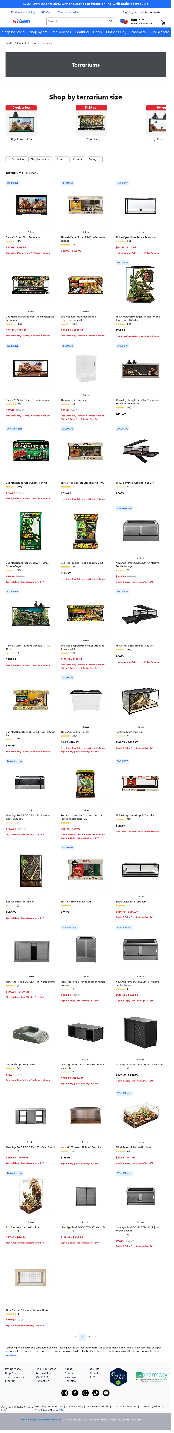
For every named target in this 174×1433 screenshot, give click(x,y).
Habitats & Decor (27, 42)
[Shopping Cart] (166, 22)
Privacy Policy (74, 1401)
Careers (69, 1368)
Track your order (68, 12)
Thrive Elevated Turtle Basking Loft (135, 481)
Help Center (12, 1368)
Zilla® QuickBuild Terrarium (131, 899)
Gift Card (46, 12)
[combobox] (80, 21)
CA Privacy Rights (151, 1401)
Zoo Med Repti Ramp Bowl (20, 1062)
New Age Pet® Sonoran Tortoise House (27, 1308)
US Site (94, 1363)
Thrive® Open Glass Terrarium (23, 235)
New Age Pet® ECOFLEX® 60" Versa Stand (30, 1145)
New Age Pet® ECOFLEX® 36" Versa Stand (140, 1062)
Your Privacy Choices (49, 1405)
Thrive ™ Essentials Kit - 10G (76, 899)
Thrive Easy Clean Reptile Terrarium (135, 813)
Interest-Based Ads (97, 1401)
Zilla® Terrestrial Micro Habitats (133, 1145)
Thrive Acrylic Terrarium (74, 398)
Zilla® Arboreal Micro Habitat (22, 1225)
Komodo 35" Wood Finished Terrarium (81, 1145)
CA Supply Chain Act (124, 1401)
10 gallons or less (32, 139)
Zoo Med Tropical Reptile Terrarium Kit (82, 561)
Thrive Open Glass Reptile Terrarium (136, 235)
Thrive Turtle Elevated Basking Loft (135, 643)
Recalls (39, 1401)
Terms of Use (55, 1401)
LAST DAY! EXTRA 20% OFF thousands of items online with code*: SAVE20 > (85, 4)
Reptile (9, 42)
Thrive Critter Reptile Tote (75, 730)
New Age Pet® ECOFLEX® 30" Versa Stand (85, 1225)
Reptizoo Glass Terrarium (129, 730)
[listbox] (86, 123)
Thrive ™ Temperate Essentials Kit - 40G (83, 481)
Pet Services (13, 1363)
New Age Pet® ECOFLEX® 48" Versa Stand (30, 980)
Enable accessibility (23, 12)
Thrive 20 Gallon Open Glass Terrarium (27, 398)
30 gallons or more (139, 139)
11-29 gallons (86, 139)
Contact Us (42, 1375)
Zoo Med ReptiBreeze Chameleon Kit (26, 481)
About (68, 1363)
